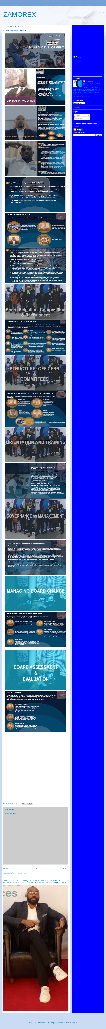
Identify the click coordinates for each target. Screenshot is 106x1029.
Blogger (74, 1023)
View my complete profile (81, 96)
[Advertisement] (87, 40)
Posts (77, 115)
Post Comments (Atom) (19, 873)
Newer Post (8, 869)
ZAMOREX (19, 14)
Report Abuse (78, 107)
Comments (79, 118)
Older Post (63, 869)
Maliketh (60, 1023)
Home (36, 869)
